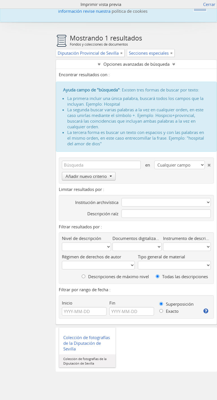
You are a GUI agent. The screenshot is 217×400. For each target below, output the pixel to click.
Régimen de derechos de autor (91, 256)
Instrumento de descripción (187, 238)
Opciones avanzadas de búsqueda (136, 64)
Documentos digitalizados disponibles (137, 238)
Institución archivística (96, 202)
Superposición (176, 304)
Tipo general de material (161, 256)
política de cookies (129, 11)
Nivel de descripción (81, 238)
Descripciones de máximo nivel (115, 276)
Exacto (169, 311)
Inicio (67, 303)
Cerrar (209, 4)
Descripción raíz (102, 213)
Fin (112, 303)
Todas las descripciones (182, 276)
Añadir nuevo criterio (89, 176)
